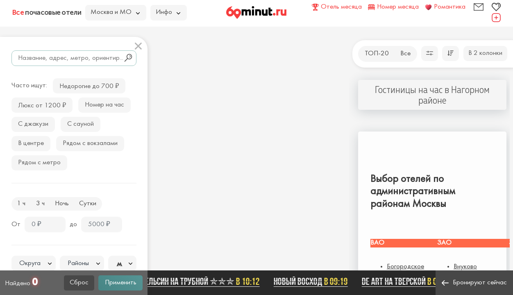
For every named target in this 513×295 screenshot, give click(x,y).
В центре (31, 143)
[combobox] (33, 263)
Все (405, 53)
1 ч (21, 203)
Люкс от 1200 (42, 104)
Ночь (62, 203)
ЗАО (444, 243)
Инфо (168, 12)
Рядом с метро (39, 162)
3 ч (40, 203)
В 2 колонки (485, 53)
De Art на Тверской (408, 281)
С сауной (80, 124)
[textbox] (33, 263)
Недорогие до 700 (89, 85)
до (73, 224)
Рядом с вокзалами (90, 143)
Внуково (465, 266)
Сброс (79, 282)
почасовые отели (46, 12)
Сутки (87, 203)
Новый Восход (313, 281)
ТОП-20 (377, 53)
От (15, 224)
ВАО (377, 243)
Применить (120, 282)
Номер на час (104, 105)
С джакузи (33, 124)
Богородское (405, 266)
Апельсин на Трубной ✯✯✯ (200, 281)
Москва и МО (115, 12)
